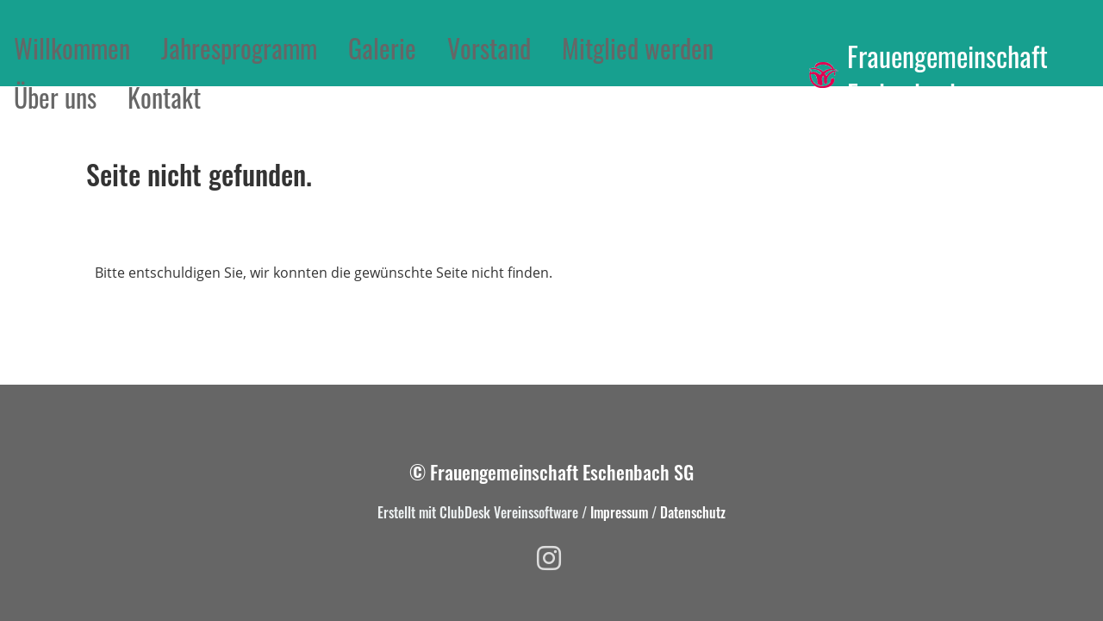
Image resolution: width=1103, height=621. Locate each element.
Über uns (55, 97)
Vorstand (489, 47)
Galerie (382, 47)
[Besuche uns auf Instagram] (549, 557)
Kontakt (164, 97)
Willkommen (72, 47)
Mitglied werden (638, 47)
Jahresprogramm (239, 47)
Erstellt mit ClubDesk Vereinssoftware (477, 512)
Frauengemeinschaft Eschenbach (947, 76)
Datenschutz (693, 512)
